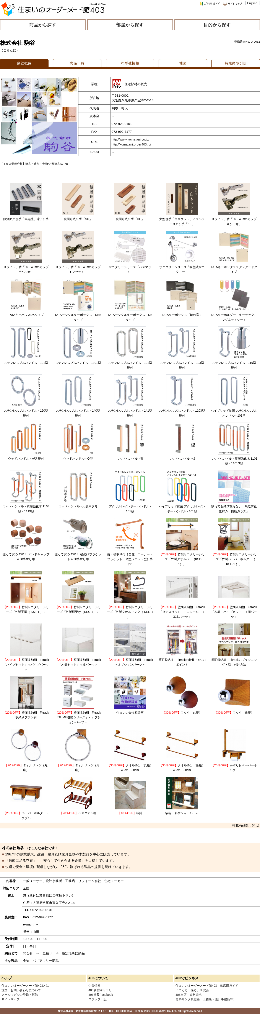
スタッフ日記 (97, 999)
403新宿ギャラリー (101, 990)
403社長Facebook (100, 994)
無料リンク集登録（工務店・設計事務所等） (206, 999)
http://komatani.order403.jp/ (131, 144)
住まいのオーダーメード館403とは (25, 985)
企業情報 (94, 985)
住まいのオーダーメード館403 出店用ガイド (207, 985)
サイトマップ (11, 999)
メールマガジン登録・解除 (20, 994)
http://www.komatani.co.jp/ (130, 139)
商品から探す (43, 24)
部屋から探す (130, 24)
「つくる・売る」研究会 (192, 990)
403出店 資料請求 (189, 994)
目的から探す (217, 24)
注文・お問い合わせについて (21, 990)
